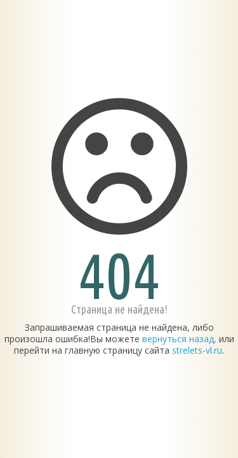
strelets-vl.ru (197, 350)
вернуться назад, (179, 339)
